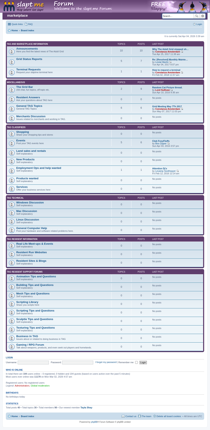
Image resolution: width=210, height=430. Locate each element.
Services (22, 186)
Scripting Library (27, 302)
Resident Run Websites (31, 252)
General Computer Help (31, 228)
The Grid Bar (24, 86)
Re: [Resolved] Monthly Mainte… (170, 59)
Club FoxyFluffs (161, 141)
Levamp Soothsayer (165, 171)
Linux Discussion (27, 219)
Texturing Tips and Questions (35, 327)
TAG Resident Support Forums (25, 272)
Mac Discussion (26, 211)
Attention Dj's (159, 168)
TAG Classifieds (16, 127)
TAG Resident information (22, 239)
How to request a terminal (166, 70)
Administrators (22, 385)
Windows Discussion (30, 202)
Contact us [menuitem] (130, 416)
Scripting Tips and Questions (35, 310)
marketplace (17, 15)
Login (9, 357)
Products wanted (27, 178)
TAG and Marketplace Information (27, 44)
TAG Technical (15, 198)
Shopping (22, 131)
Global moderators (40, 385)
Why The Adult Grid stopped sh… (170, 49)
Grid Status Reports (29, 59)
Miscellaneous (16, 82)
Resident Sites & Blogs (31, 260)
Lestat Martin (162, 62)
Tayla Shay (86, 407)
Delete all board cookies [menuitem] (169, 416)
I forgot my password (106, 362)
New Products (25, 159)
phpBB (94, 422)
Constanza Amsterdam (167, 51)
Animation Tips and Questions (36, 276)
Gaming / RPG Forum (30, 344)
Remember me (128, 362)
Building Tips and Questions (35, 285)
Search (197, 16)
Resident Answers (28, 97)
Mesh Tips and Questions (33, 293)
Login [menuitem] (199, 24)
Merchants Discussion (30, 116)
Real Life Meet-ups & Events (34, 243)
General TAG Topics (29, 105)
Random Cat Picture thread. (167, 87)
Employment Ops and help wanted (38, 168)
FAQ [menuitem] (30, 24)
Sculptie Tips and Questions (34, 319)
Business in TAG (27, 336)
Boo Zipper (161, 143)
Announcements (27, 48)
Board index (27, 416)
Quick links (17, 24)
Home (14, 416)
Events (20, 140)
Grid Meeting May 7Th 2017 (167, 106)
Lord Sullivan (162, 90)
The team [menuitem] (146, 416)
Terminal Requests (28, 69)
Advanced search (202, 16)
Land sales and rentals (31, 150)
